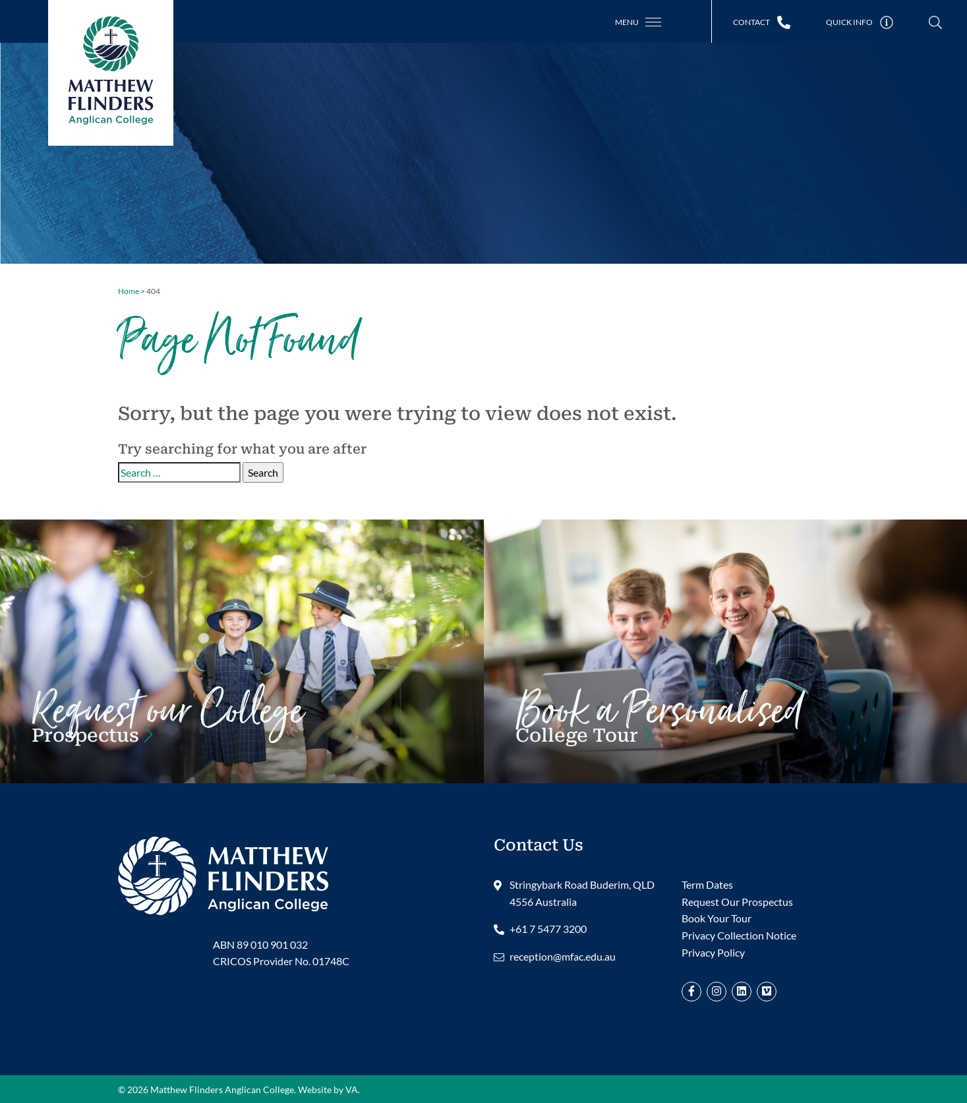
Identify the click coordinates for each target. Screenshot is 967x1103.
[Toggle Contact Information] (761, 23)
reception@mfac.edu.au (563, 956)
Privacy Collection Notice (739, 935)
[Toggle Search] (935, 23)
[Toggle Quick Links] (859, 23)
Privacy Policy (713, 952)
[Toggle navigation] (638, 23)
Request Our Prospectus (737, 901)
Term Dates (707, 884)
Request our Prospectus (167, 726)
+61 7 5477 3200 (548, 928)
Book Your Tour (659, 726)
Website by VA (328, 1089)
